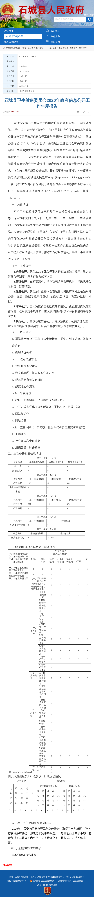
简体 (92, 15)
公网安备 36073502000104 (44, 881)
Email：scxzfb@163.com (47, 885)
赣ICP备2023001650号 (16, 881)
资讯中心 (53, 30)
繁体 (86, 15)
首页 (9, 30)
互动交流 (11, 41)
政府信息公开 (13, 36)
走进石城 (53, 41)
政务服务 (53, 36)
